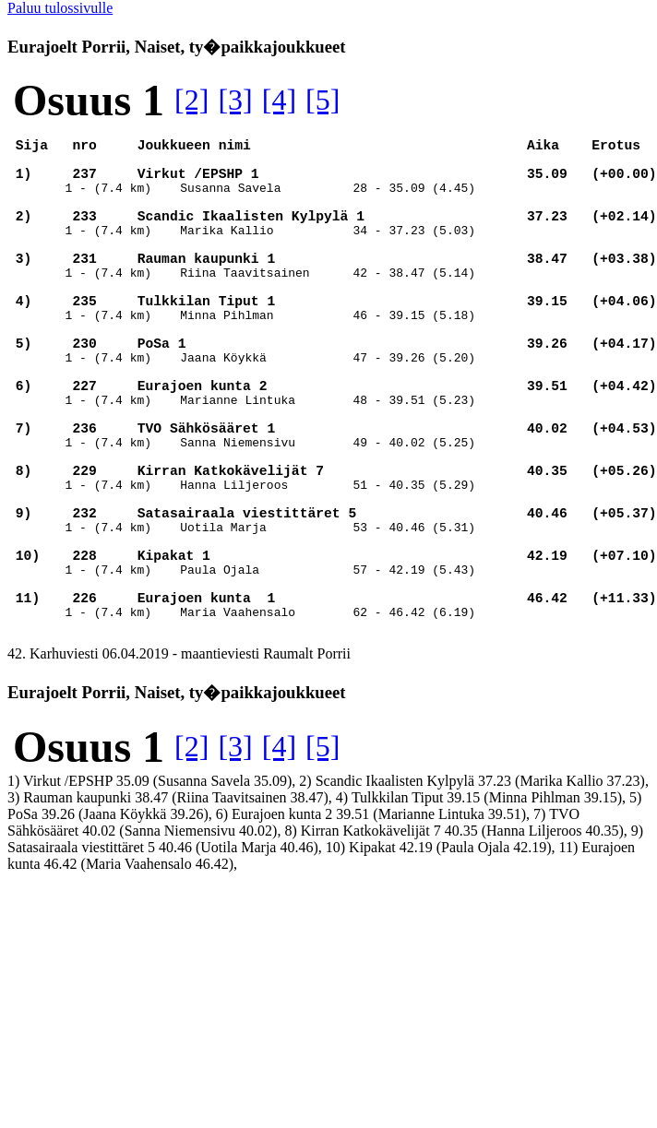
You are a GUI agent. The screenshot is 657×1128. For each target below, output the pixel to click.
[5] (322, 99)
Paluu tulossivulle (60, 8)
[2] (191, 99)
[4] (279, 99)
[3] (235, 99)
